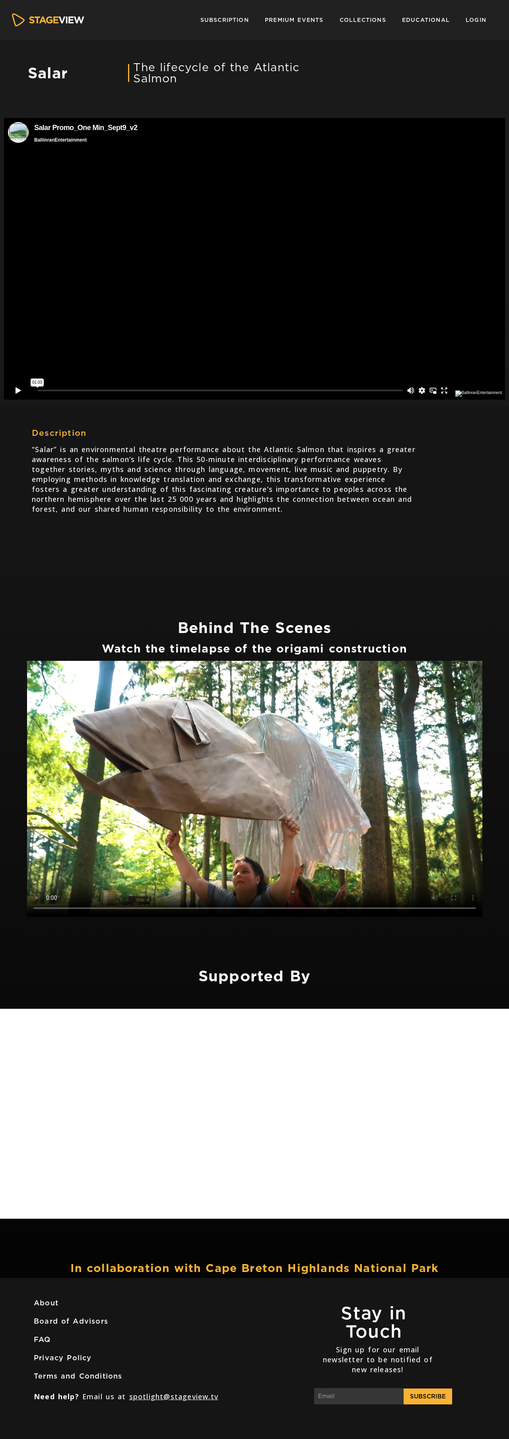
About (46, 1303)
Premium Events (294, 20)
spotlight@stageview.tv (173, 1396)
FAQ (42, 1339)
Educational (426, 20)
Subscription (224, 20)
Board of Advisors (71, 1321)
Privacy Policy (63, 1358)
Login (476, 20)
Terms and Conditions (78, 1376)
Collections (363, 20)
